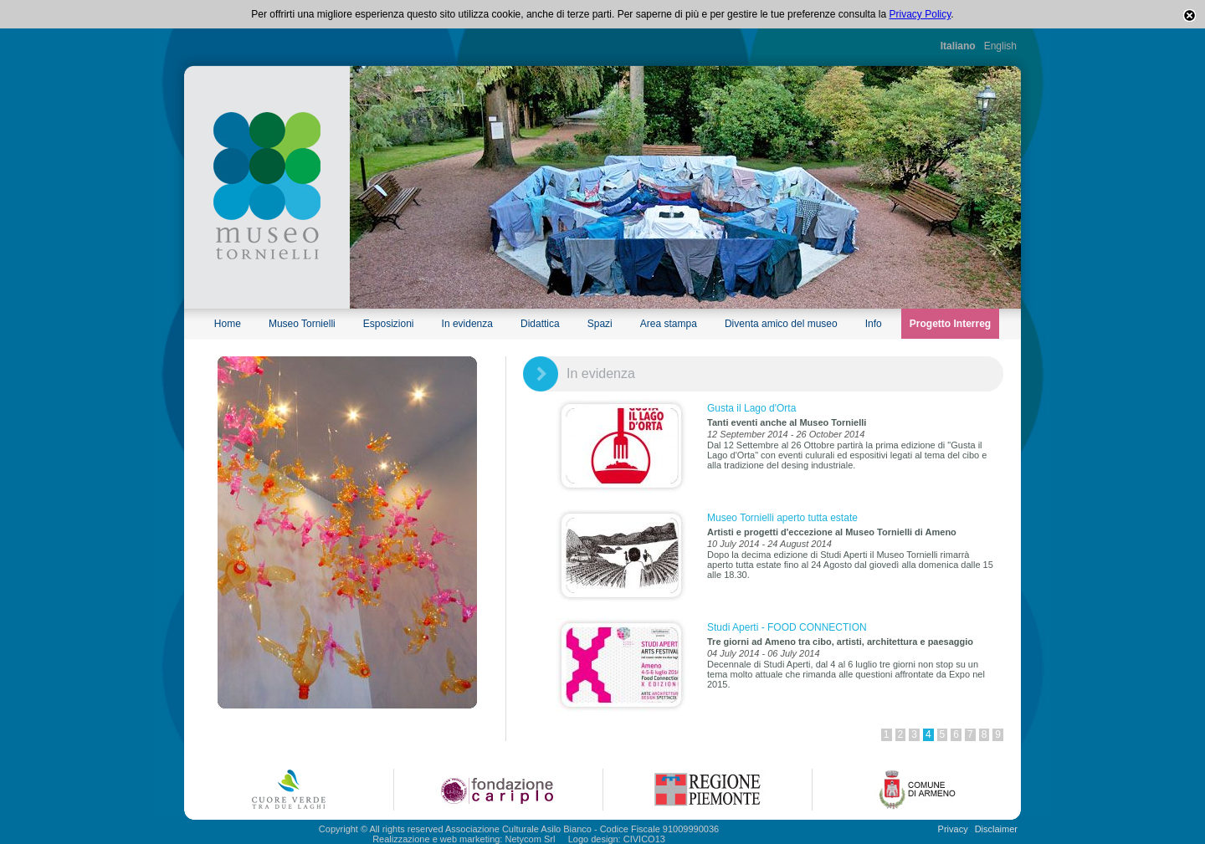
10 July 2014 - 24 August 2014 (769, 544)
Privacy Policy (920, 14)
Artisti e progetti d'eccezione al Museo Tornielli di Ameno (831, 532)
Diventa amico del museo (781, 324)
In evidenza (467, 324)
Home (227, 324)
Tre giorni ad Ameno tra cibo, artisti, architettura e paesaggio (840, 642)
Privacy (953, 829)
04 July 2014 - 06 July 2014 (763, 653)
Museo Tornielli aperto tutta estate (782, 518)
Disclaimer (996, 829)
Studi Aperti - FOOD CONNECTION (787, 627)
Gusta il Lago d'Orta (751, 408)
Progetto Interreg (950, 324)
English (1000, 46)
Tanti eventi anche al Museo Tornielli (786, 422)
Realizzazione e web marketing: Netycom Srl (463, 839)
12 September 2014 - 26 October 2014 (785, 434)
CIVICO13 (644, 839)
